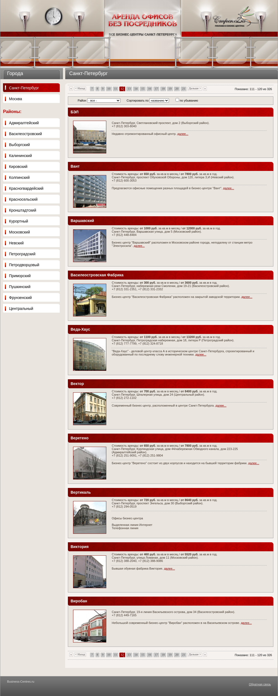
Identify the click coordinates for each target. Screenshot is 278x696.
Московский (19, 232)
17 (156, 88)
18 (163, 88)
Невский (16, 243)
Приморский (20, 276)
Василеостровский (25, 134)
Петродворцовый (24, 265)
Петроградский (22, 254)
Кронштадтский (22, 210)
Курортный (18, 221)
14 (135, 88)
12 (122, 88)
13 (129, 88)
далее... (182, 133)
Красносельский (23, 199)
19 (169, 88)
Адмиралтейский (24, 123)
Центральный (21, 308)
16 (149, 88)
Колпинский (19, 177)
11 (115, 88)
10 (108, 88)
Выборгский (19, 145)
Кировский (18, 166)
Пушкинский (20, 287)
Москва (15, 99)
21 (183, 88)
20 (176, 88)
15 (142, 88)
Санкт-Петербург (24, 88)
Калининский (20, 155)
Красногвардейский (26, 188)
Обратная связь (260, 684)
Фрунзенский (20, 297)
